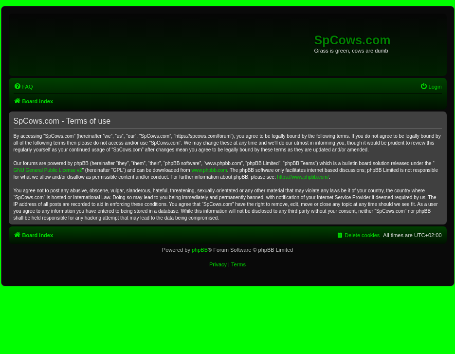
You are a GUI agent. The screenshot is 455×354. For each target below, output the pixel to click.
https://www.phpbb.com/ (302, 177)
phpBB (200, 250)
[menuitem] (23, 87)
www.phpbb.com (209, 170)
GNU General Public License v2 (48, 170)
